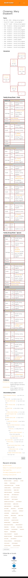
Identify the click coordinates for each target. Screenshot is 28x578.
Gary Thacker (15, 499)
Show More (6, 549)
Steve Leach (6, 543)
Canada (5, 483)
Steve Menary (15, 543)
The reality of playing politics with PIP (12, 472)
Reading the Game (8, 536)
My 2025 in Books (7, 465)
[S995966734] (6, 382)
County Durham (16, 487)
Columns (17, 485)
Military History (15, 520)
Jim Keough (13, 508)
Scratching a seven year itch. (10, 474)
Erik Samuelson (15, 494)
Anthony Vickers (7, 480)
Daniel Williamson (8, 492)
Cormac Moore (7, 487)
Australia (16, 480)
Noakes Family (16, 522)
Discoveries (16, 492)
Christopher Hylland (8, 485)
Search (23, 458)
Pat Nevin (13, 527)
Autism (21, 480)
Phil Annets (6, 529)
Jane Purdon (16, 506)
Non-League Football (8, 524)
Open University (19, 524)
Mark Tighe (20, 515)
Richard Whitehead (18, 536)
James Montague (7, 506)
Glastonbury (19, 501)
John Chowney (14, 118)
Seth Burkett (13, 538)
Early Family (6, 494)
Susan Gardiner (16, 545)
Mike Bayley (6, 520)
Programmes (13, 531)
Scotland (6, 538)
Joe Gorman (20, 508)
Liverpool (6, 515)
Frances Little (13, 123)
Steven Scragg (7, 545)
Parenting (6, 527)
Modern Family (7, 522)
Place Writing (14, 529)
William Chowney (15, 100)
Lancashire (6, 513)
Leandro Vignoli (14, 513)
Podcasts (22, 529)
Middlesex (15, 517)
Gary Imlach (6, 499)
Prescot (6, 531)
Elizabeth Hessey (15, 120)
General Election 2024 (9, 501)
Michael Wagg (7, 517)
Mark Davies (13, 515)
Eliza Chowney (9, 164)
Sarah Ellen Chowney (10, 148)
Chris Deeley (12, 483)
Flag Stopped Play (7, 470)
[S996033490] (6, 387)
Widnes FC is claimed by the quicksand (12, 468)
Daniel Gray (16, 490)
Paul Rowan (19, 527)
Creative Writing (7, 490)
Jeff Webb (6, 508)
